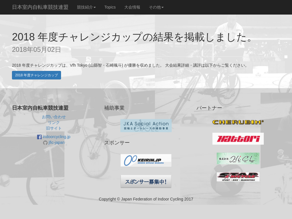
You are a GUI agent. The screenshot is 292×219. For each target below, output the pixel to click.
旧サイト (54, 128)
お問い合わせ (54, 116)
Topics (110, 7)
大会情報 (132, 7)
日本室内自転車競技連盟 (40, 7)
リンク (54, 122)
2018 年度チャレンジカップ (36, 75)
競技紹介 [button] (86, 7)
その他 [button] (156, 7)
